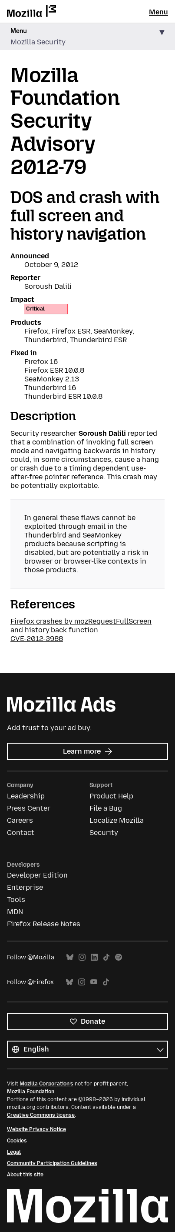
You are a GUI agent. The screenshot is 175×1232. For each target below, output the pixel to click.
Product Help (111, 796)
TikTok (106, 957)
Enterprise (25, 887)
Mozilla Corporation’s (46, 1084)
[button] (87, 36)
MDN (15, 912)
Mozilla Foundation (30, 1091)
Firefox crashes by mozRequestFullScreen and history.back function (81, 625)
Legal (14, 1152)
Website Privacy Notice (36, 1129)
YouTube (94, 982)
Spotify (118, 957)
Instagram (82, 957)
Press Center (28, 808)
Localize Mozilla (116, 820)
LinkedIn (94, 957)
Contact (20, 832)
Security (103, 832)
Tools (16, 899)
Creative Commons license (41, 1115)
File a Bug (105, 808)
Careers (20, 820)
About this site (25, 1175)
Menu (158, 12)
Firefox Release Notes (43, 924)
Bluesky (70, 957)
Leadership (26, 796)
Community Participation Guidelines (52, 1163)
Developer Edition (37, 875)
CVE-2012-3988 (36, 638)
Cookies (17, 1141)
